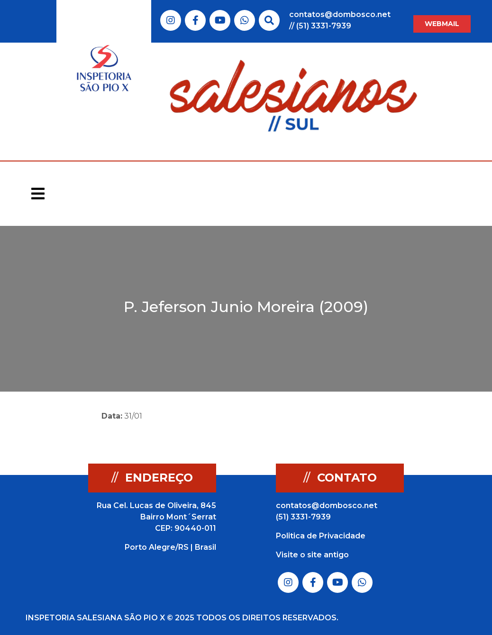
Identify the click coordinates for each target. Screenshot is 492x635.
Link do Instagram (170, 20)
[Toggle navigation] (38, 193)
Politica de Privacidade (320, 535)
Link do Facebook (195, 20)
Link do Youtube (220, 20)
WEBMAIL (442, 23)
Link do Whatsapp (244, 20)
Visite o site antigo (312, 554)
